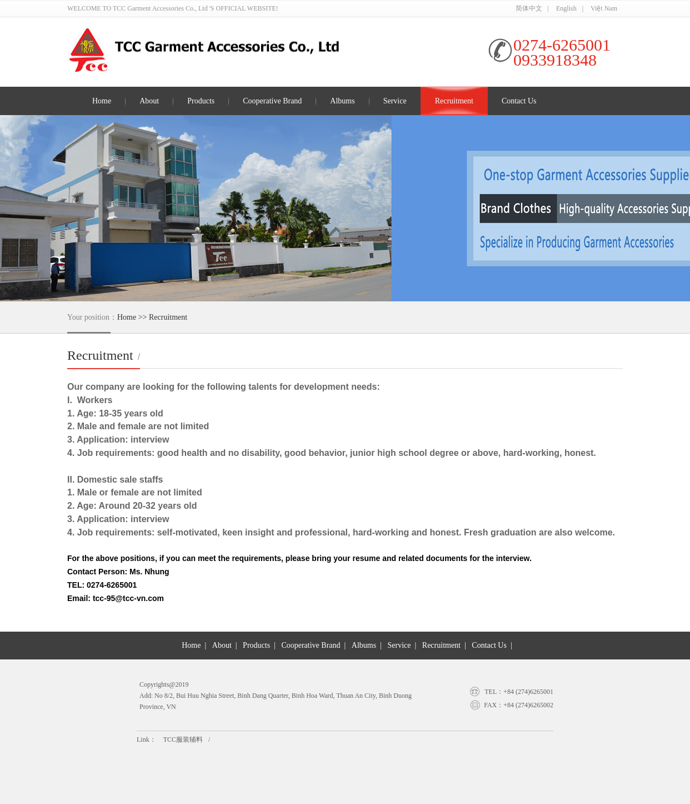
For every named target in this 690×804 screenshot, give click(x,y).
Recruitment (454, 101)
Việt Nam (604, 8)
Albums (342, 101)
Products (200, 101)
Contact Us (519, 101)
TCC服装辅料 (183, 739)
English (566, 8)
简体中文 (529, 8)
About (149, 101)
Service (395, 101)
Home (101, 101)
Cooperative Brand (272, 101)
